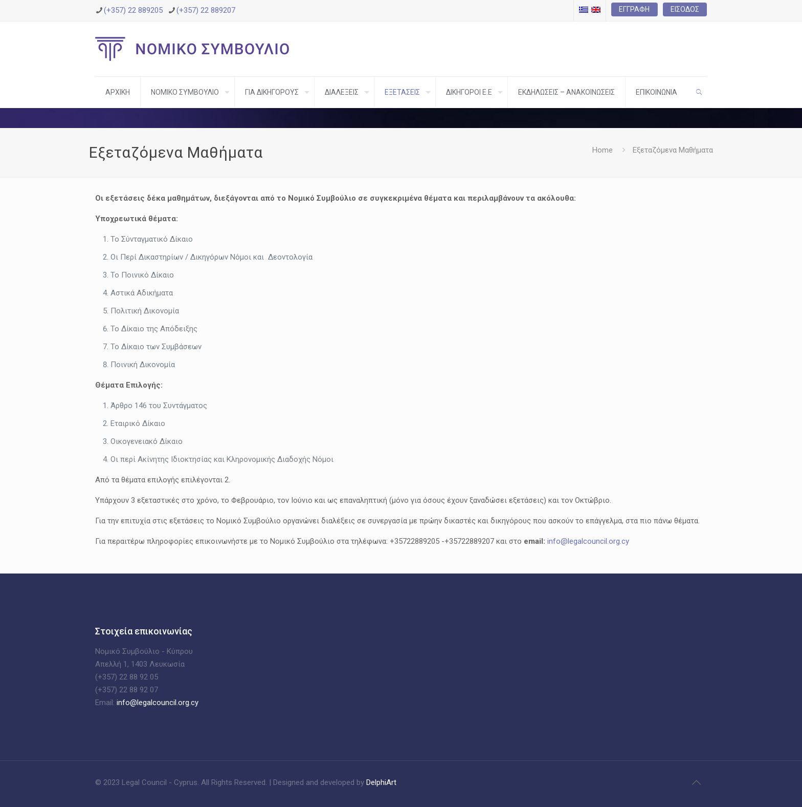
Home (602, 150)
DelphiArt (380, 782)
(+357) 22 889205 (133, 10)
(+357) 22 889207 (205, 10)
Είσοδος (685, 9)
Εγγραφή (634, 9)
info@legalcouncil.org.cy (588, 541)
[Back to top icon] (696, 782)
